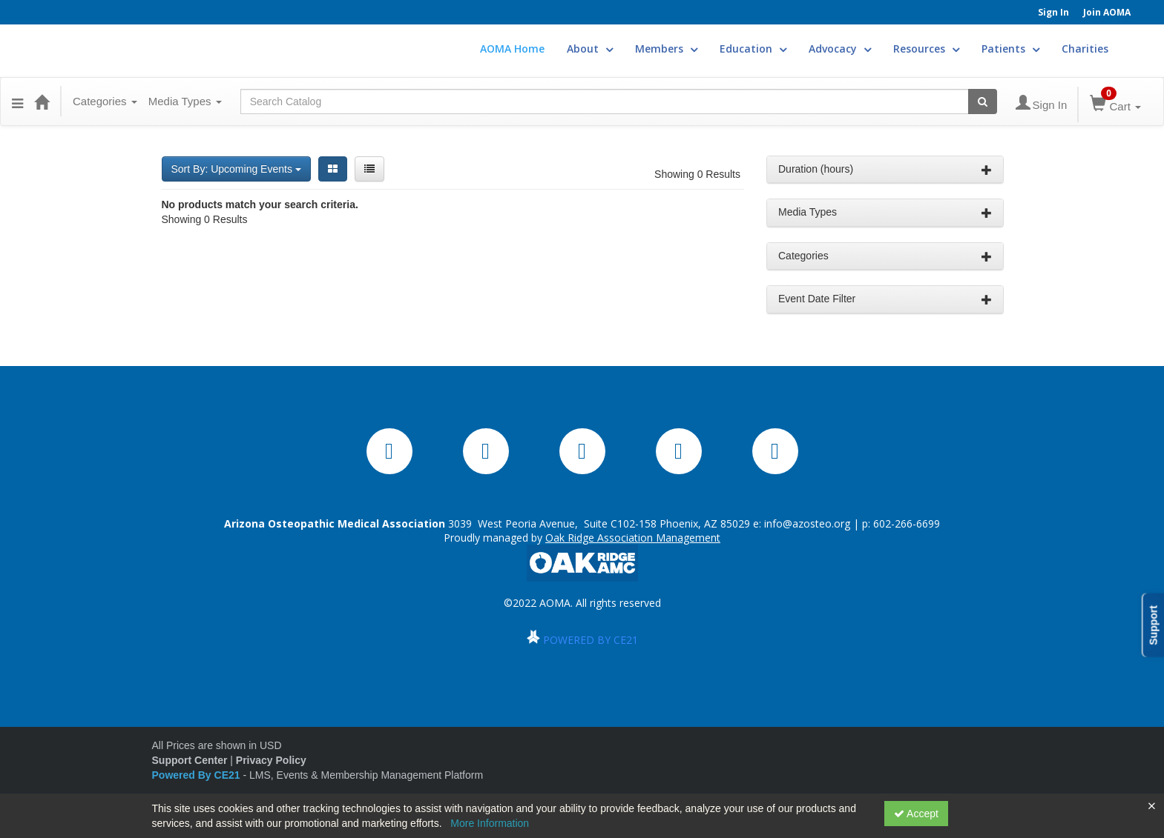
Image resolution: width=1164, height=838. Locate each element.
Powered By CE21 (197, 775)
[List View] (369, 169)
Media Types (185, 101)
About (590, 48)
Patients (1010, 48)
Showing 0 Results (697, 174)
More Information (489, 823)
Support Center (190, 760)
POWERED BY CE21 (590, 640)
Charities (1085, 48)
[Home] (41, 101)
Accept (916, 813)
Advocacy (840, 48)
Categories (105, 101)
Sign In (1053, 12)
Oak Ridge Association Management (632, 538)
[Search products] (982, 101)
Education (753, 48)
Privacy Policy (271, 760)
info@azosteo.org (807, 523)
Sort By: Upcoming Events (236, 169)
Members (666, 48)
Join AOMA (1107, 12)
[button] (17, 101)
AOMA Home (512, 48)
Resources (926, 48)
